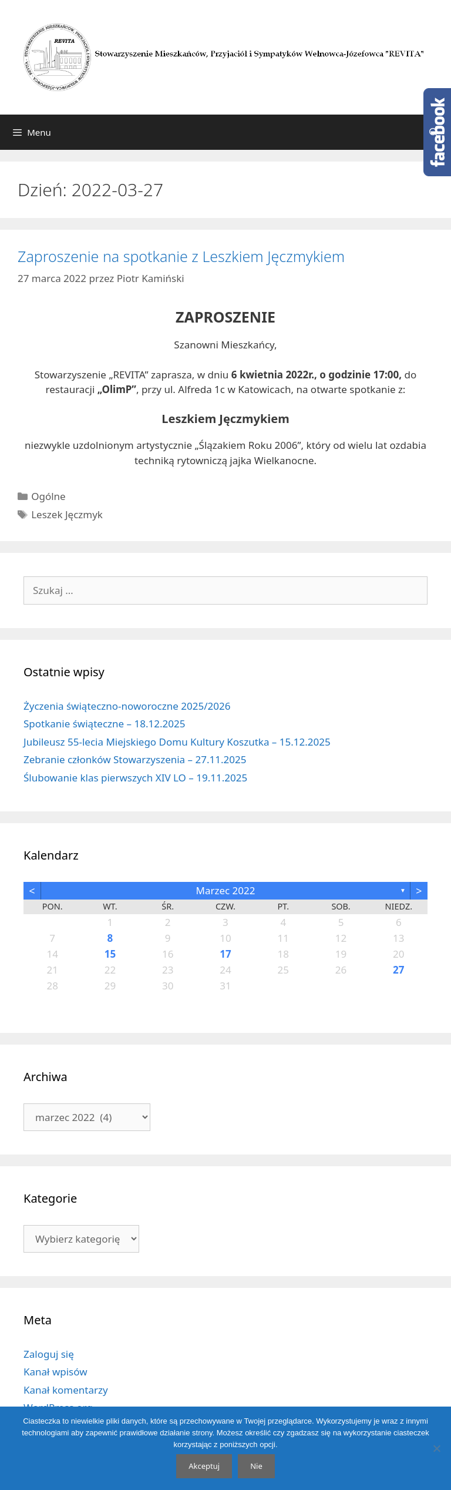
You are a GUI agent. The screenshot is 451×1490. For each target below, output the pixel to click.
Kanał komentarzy (65, 1390)
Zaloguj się (48, 1354)
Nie (256, 1466)
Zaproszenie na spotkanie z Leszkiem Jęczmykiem (181, 256)
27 (398, 969)
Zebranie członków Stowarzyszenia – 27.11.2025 (134, 759)
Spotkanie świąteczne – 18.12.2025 (104, 723)
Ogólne (48, 496)
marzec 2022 (225, 890)
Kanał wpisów (55, 1371)
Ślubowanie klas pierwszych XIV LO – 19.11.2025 (135, 777)
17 (225, 954)
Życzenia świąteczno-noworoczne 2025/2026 (126, 706)
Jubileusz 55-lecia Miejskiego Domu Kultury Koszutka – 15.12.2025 (177, 742)
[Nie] (436, 1448)
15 (110, 954)
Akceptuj (204, 1466)
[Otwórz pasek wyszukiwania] (433, 132)
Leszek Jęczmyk (67, 514)
